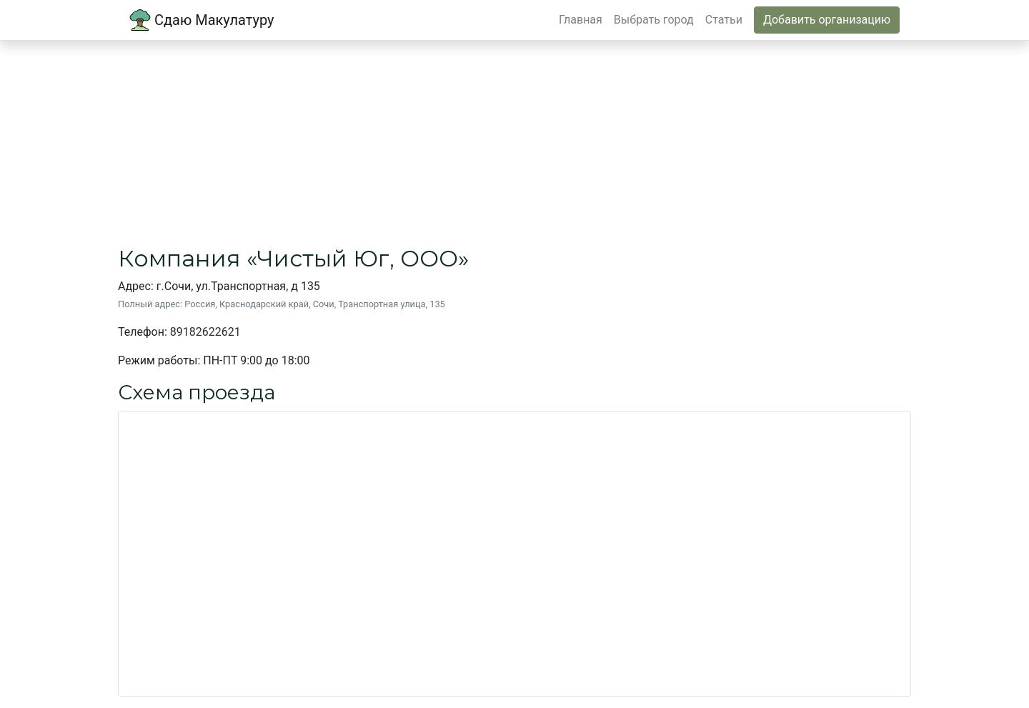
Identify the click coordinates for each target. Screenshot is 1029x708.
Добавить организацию (826, 19)
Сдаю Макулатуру (201, 20)
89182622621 (205, 332)
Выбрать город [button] (654, 19)
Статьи (723, 19)
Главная (580, 19)
